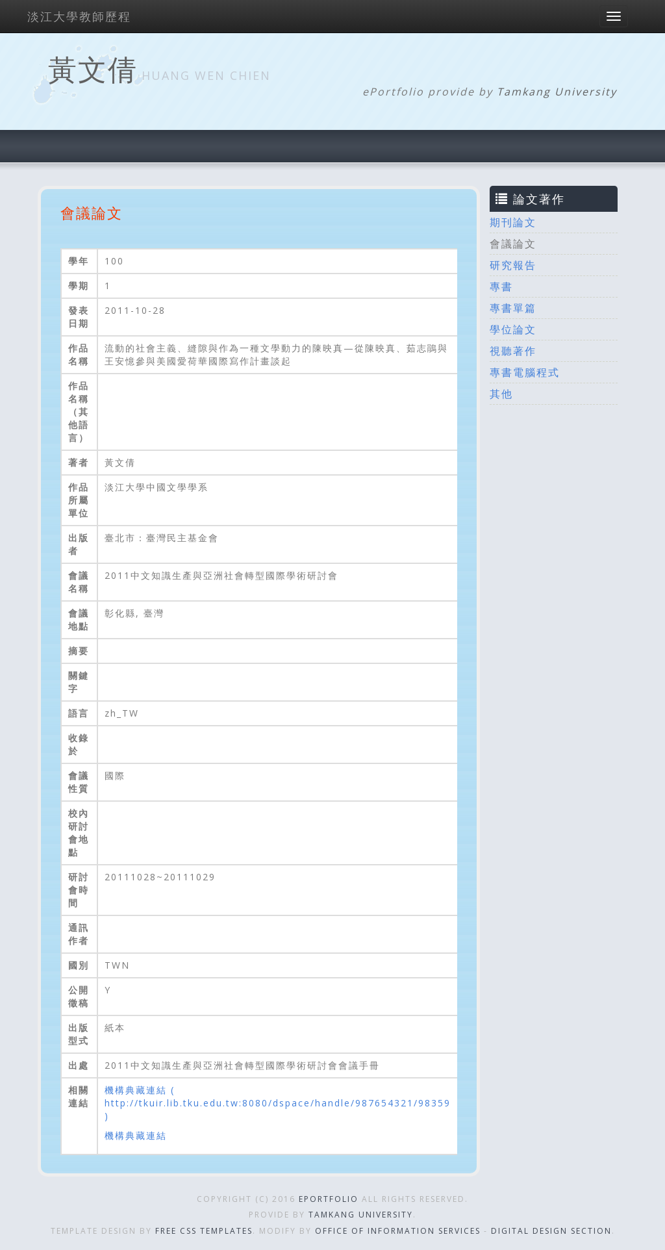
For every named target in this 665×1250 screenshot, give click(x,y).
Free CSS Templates (204, 1230)
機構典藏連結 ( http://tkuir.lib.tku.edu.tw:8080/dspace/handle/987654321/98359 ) (278, 1103)
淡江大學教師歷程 (79, 16)
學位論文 (513, 329)
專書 (501, 286)
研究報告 (513, 265)
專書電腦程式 (525, 372)
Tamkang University (557, 91)
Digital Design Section (551, 1230)
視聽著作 (513, 351)
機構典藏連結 (136, 1135)
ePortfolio (328, 1199)
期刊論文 (513, 222)
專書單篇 (513, 308)
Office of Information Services (398, 1230)
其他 (501, 394)
